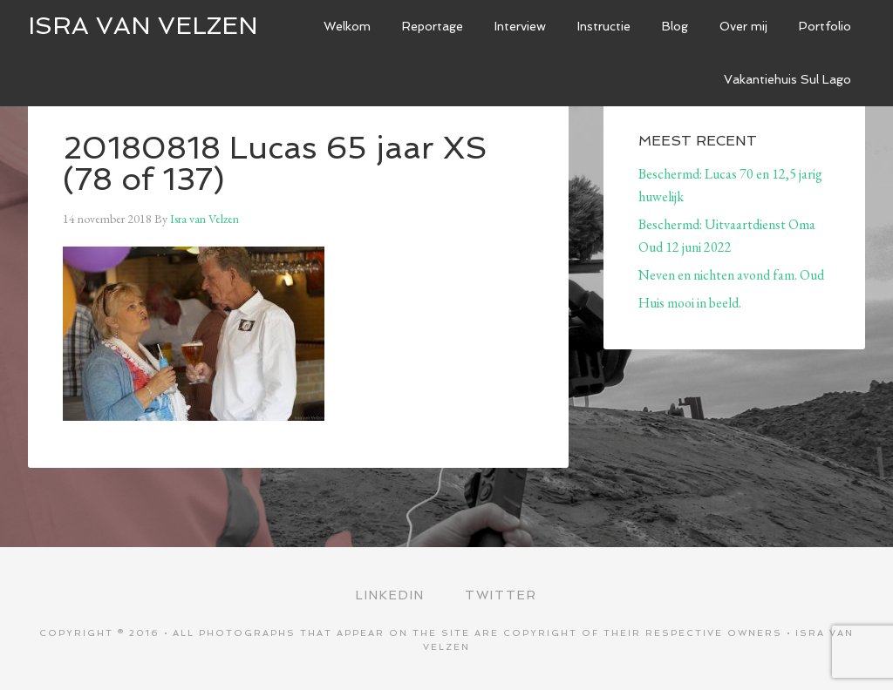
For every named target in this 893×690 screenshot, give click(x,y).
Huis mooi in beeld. (689, 303)
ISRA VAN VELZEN (143, 25)
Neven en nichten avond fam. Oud (731, 275)
